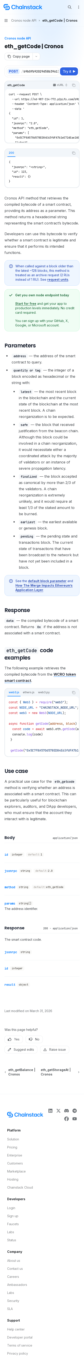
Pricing (12, 1147)
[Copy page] (18, 56)
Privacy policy (17, 1353)
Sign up (12, 1216)
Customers (15, 1163)
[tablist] (37, 153)
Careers (13, 1277)
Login (11, 1208)
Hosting (12, 1179)
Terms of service (19, 1345)
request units (57, 279)
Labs (10, 1232)
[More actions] (78, 7)
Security (13, 1301)
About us (13, 1260)
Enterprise (14, 1155)
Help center (16, 1329)
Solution (13, 1139)
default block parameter (47, 581)
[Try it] (69, 71)
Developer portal (19, 1337)
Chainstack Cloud (20, 1187)
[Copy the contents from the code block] (74, 85)
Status (11, 1240)
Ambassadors (17, 1285)
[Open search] (69, 7)
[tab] (11, 153)
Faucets (13, 1224)
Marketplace (16, 1171)
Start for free (25, 303)
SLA (10, 1309)
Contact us (15, 1268)
